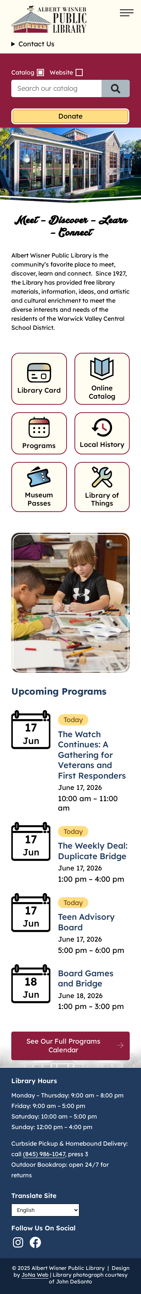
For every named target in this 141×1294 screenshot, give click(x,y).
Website (61, 72)
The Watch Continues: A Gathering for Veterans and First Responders (92, 755)
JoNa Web (35, 1274)
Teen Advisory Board (86, 922)
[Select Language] (45, 1210)
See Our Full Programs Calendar (63, 1045)
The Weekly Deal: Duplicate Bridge (92, 850)
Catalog (22, 72)
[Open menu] (126, 13)
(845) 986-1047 (44, 1154)
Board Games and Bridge (86, 978)
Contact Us (36, 44)
